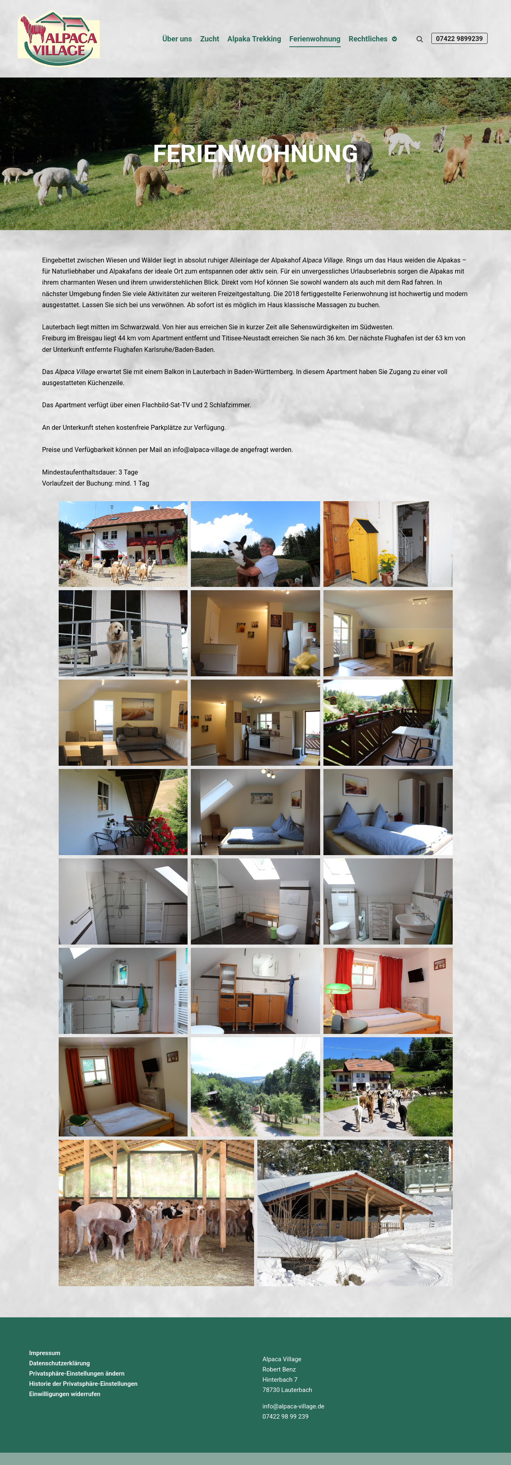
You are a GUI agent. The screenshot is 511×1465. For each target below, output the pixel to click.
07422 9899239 (459, 39)
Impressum (44, 1353)
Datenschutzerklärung (59, 1363)
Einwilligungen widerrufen (65, 1394)
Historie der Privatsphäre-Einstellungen (83, 1383)
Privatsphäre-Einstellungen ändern (76, 1373)
